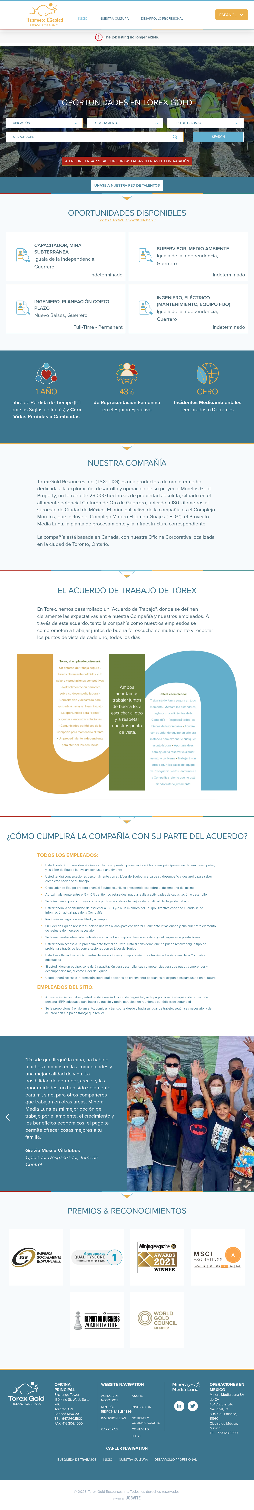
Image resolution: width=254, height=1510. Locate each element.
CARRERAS (109, 1429)
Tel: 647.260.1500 (68, 1418)
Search (218, 136)
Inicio (107, 1459)
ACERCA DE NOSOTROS (110, 1398)
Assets (137, 1396)
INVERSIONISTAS (113, 1418)
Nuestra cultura (133, 1459)
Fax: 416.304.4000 (69, 1423)
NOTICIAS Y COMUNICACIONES (146, 1420)
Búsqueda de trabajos (76, 1459)
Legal (136, 1436)
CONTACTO (140, 1429)
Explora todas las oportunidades (127, 220)
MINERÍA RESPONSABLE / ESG (116, 1409)
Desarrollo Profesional (176, 1459)
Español (231, 15)
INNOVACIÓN (141, 1407)
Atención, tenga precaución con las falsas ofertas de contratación (127, 161)
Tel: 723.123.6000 (224, 1433)
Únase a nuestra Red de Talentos (127, 185)
